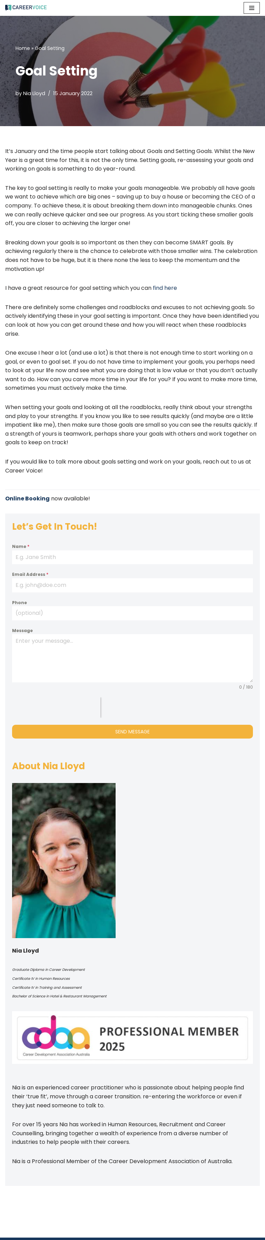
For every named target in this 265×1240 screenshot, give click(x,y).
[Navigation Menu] (252, 8)
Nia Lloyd (34, 93)
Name (20, 546)
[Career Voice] (26, 8)
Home (23, 48)
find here (165, 288)
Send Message (132, 731)
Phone (19, 603)
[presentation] (56, 707)
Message (22, 630)
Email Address (30, 574)
